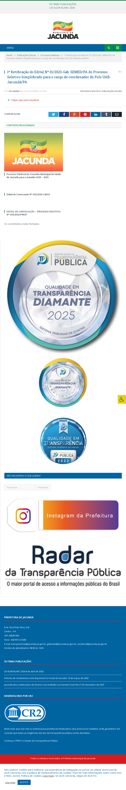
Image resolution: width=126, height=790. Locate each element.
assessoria (82, 747)
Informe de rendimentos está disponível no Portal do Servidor (35, 696)
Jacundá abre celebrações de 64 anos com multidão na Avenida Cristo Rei (41, 703)
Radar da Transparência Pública (41, 759)
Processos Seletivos (90, 109)
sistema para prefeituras (45, 747)
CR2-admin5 (14, 109)
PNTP (18, 759)
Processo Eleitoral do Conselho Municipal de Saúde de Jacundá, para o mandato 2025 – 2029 (34, 194)
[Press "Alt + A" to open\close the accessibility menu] (122, 399)
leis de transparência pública (57, 751)
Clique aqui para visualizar (25, 118)
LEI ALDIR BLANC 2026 (62, 7)
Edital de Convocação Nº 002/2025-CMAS (28, 212)
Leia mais (48, 775)
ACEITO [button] (24, 782)
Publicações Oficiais (112, 109)
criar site (24, 747)
